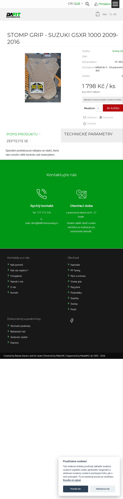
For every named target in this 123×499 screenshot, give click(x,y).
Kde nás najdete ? (19, 270)
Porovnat (106, 117)
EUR (77, 3)
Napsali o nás (16, 281)
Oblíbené (90, 117)
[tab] (23, 134)
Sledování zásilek (19, 337)
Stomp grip (76, 281)
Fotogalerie (16, 275)
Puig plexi (75, 287)
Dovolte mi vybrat (72, 480)
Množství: (89, 108)
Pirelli (74, 309)
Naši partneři (16, 264)
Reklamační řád (17, 331)
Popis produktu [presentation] (22, 134)
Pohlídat (89, 123)
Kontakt (14, 292)
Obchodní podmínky (20, 325)
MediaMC (84, 355)
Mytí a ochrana (78, 275)
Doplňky (75, 298)
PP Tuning (75, 270)
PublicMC (60, 355)
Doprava (14, 342)
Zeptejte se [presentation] (17, 141)
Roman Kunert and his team (28, 355)
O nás (13, 287)
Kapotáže (75, 264)
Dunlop (74, 303)
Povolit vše (76, 489)
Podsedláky (76, 292)
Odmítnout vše (103, 489)
